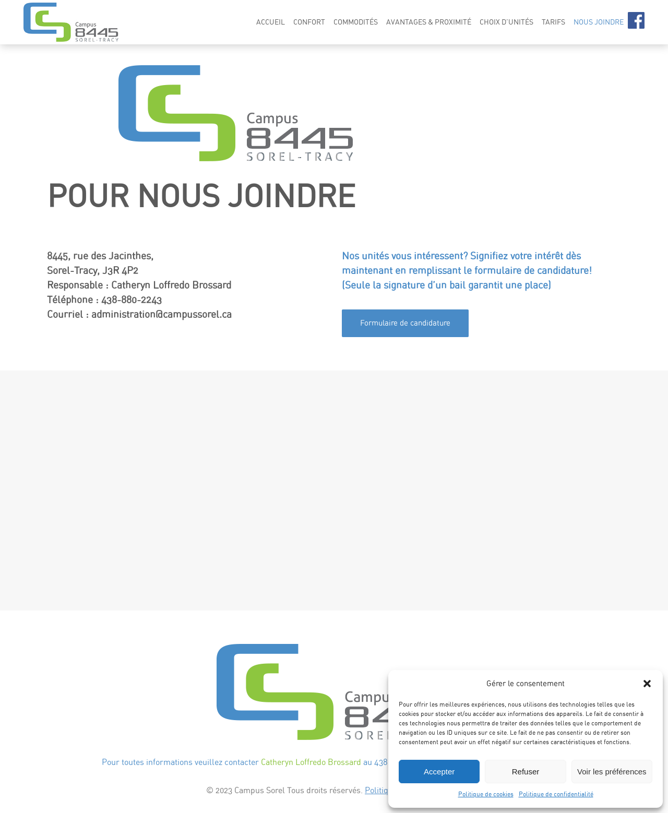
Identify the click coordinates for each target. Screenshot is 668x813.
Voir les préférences (612, 771)
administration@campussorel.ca (161, 314)
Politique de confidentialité (556, 794)
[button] (647, 683)
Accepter (439, 771)
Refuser (526, 771)
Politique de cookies (486, 794)
